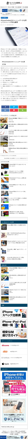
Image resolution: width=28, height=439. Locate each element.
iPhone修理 (23, 432)
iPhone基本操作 (18, 7)
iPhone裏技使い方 (4, 17)
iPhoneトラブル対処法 (15, 432)
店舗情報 (16, 434)
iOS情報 (11, 434)
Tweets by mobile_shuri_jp (7, 426)
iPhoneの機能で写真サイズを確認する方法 (16, 225)
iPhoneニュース (4, 7)
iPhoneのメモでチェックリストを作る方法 (9, 155)
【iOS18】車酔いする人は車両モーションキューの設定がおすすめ (15, 158)
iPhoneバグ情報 (11, 7)
